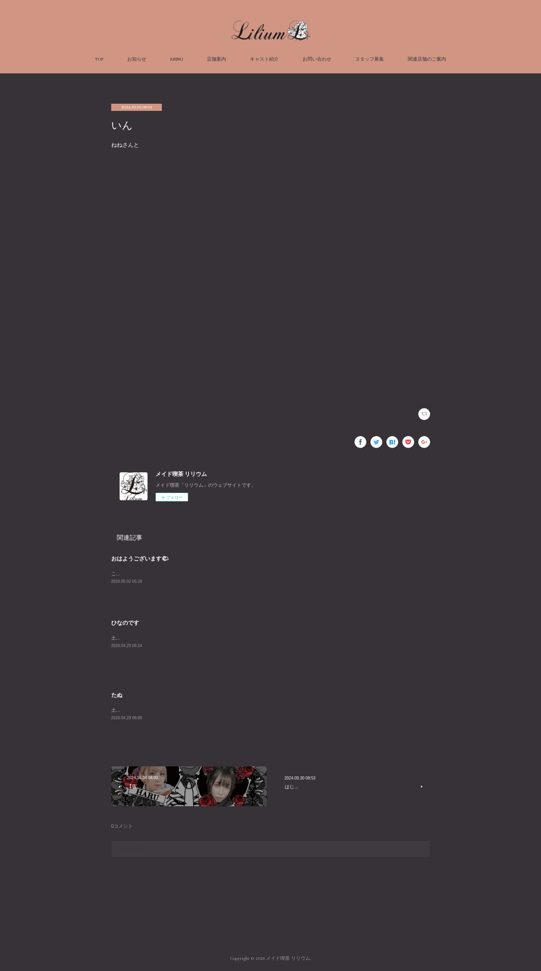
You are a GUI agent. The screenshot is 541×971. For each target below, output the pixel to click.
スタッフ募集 (369, 59)
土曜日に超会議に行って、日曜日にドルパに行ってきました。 (178, 638)
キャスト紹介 (264, 59)
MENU (176, 59)
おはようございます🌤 (140, 558)
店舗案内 (216, 59)
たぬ (116, 695)
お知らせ (136, 59)
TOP (99, 59)
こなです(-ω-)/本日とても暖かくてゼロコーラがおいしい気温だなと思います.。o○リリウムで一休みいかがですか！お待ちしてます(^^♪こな (261, 573)
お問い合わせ (317, 59)
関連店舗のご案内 (427, 59)
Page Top (270, 926)
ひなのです (125, 623)
